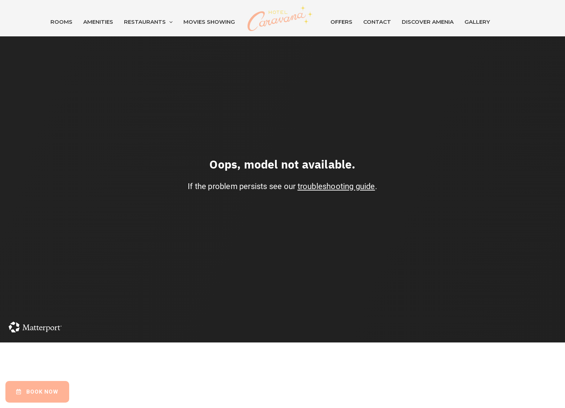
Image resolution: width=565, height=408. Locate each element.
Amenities (98, 21)
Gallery (477, 21)
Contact (377, 21)
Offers (341, 21)
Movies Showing (209, 21)
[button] (37, 392)
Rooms (61, 21)
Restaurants (148, 22)
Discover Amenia (428, 21)
